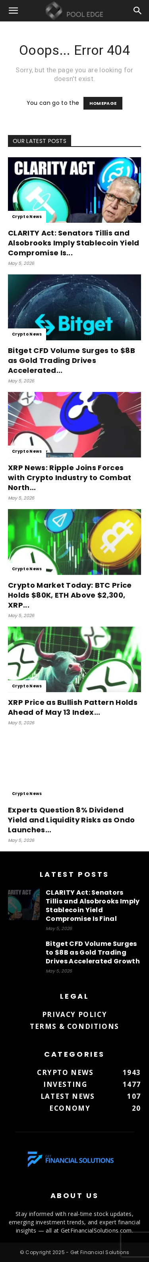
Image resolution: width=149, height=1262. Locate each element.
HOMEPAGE (103, 103)
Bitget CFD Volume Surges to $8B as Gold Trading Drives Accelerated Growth (93, 952)
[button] (13, 10)
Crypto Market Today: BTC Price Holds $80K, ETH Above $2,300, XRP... (70, 595)
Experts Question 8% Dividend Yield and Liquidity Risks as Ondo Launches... (71, 820)
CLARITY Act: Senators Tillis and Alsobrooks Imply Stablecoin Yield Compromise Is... (73, 243)
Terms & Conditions (74, 1026)
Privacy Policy (74, 1014)
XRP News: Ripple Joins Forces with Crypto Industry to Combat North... (70, 477)
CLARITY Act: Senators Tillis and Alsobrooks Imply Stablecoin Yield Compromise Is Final (93, 905)
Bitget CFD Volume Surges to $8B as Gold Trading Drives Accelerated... (71, 360)
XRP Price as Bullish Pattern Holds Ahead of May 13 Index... (72, 707)
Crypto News (27, 217)
